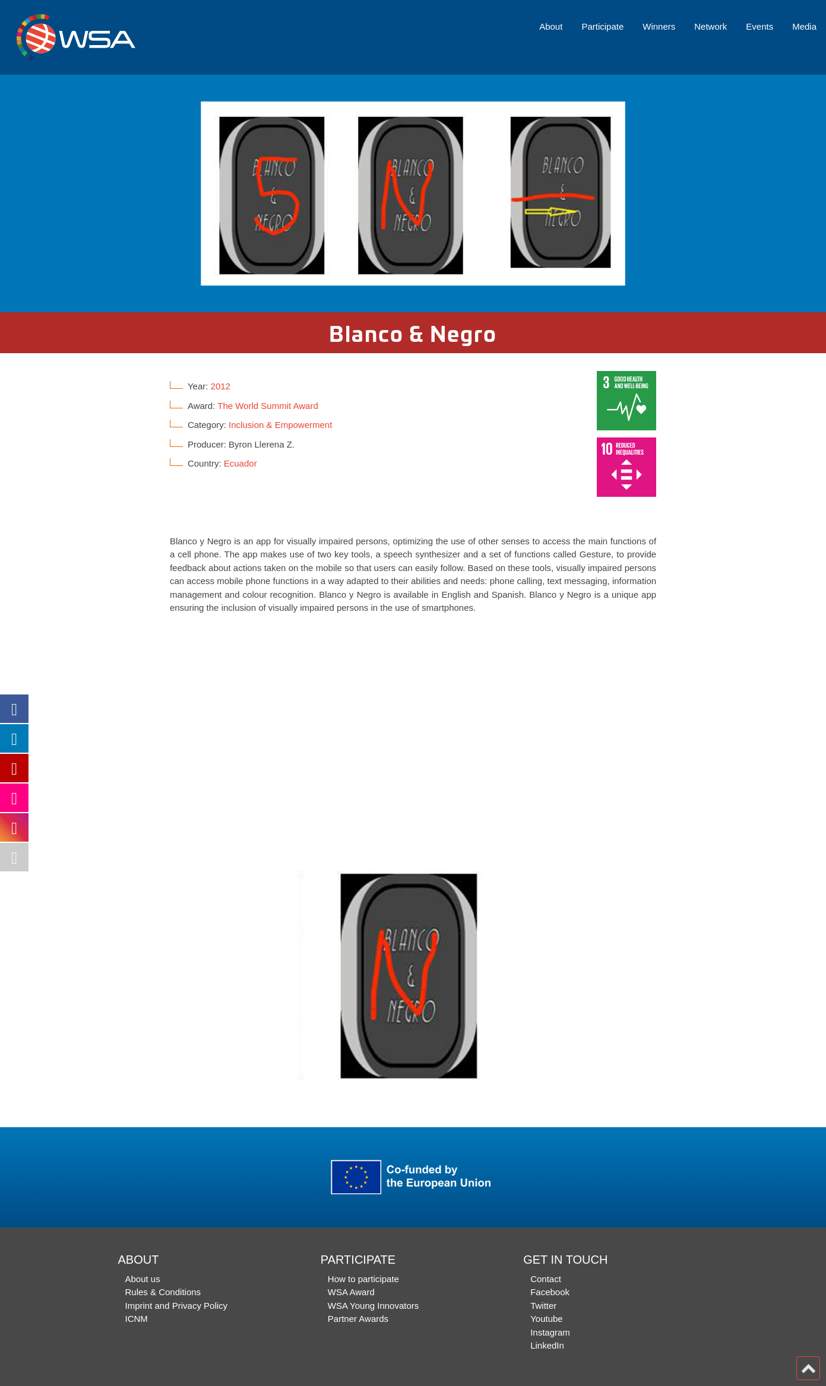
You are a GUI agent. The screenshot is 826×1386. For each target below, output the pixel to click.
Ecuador (240, 463)
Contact (545, 1279)
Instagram (550, 1332)
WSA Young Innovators (373, 1306)
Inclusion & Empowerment (280, 425)
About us (142, 1279)
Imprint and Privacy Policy (176, 1306)
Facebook (549, 1292)
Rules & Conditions (163, 1292)
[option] (413, 193)
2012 (220, 386)
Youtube (546, 1319)
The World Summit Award (267, 406)
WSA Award (351, 1292)
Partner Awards (358, 1319)
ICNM (136, 1319)
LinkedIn (547, 1345)
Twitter (543, 1306)
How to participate (363, 1279)
